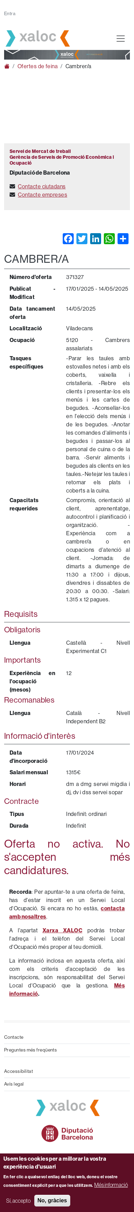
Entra (9, 13)
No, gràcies (52, 1200)
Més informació (111, 1184)
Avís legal (14, 1084)
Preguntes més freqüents (30, 1050)
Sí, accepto (18, 1200)
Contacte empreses (42, 194)
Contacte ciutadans (41, 186)
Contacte (14, 1037)
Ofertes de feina (37, 66)
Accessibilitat (18, 1071)
